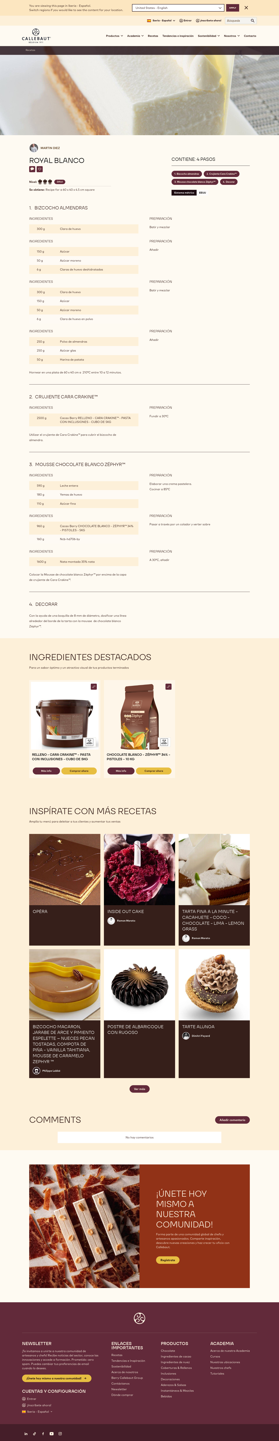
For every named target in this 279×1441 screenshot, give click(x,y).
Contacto (250, 36)
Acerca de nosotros (124, 1372)
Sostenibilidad (121, 1366)
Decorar (230, 181)
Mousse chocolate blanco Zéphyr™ (196, 181)
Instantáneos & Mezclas (177, 1390)
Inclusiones (168, 1373)
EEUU (202, 192)
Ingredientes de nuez (175, 1362)
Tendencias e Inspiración (128, 1360)
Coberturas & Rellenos (176, 1368)
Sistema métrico (184, 192)
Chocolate (168, 1350)
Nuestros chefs (220, 1368)
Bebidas (166, 1396)
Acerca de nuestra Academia (230, 1350)
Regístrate (167, 1260)
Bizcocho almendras (188, 173)
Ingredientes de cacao (176, 1356)
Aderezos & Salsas (173, 1385)
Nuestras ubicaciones (225, 1362)
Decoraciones (170, 1379)
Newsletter (119, 1389)
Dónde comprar (122, 1395)
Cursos (215, 1356)
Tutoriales (217, 1373)
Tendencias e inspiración (178, 36)
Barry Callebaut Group (127, 1378)
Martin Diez (50, 148)
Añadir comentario (232, 1120)
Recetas (153, 36)
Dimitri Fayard (201, 1035)
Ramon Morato (126, 920)
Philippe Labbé (51, 1070)
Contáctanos (120, 1383)
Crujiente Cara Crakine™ (223, 173)
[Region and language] (178, 8)
